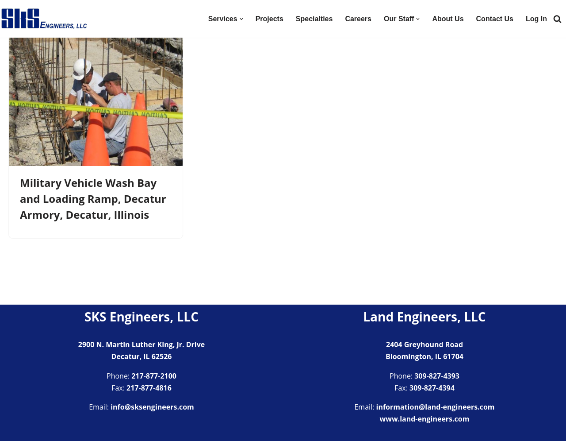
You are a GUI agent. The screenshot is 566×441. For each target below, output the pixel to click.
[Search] (557, 19)
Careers (358, 19)
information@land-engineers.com (435, 407)
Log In (536, 19)
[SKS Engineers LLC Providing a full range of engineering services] (44, 19)
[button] (241, 19)
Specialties (314, 19)
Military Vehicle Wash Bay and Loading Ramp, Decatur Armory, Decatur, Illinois (93, 198)
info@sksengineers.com (152, 407)
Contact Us (494, 19)
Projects (269, 19)
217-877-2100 (153, 376)
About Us (447, 19)
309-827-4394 (432, 388)
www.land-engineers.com (425, 419)
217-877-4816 (149, 388)
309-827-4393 (436, 376)
